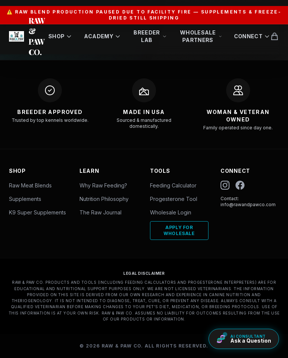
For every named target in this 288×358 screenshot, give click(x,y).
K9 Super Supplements (37, 212)
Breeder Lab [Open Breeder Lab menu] (150, 36)
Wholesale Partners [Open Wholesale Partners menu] (201, 36)
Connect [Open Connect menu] (252, 36)
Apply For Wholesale (179, 230)
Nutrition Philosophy (104, 199)
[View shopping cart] (274, 36)
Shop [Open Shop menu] (60, 36)
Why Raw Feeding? (103, 185)
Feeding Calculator (173, 185)
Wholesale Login (170, 212)
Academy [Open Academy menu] (102, 36)
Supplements (25, 199)
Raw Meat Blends (30, 185)
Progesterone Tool (173, 199)
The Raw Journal (101, 212)
